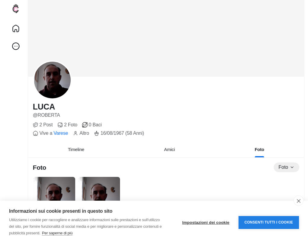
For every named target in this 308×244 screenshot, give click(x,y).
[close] (298, 201)
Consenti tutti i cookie (269, 222)
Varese (61, 133)
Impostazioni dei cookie (205, 222)
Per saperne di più (57, 233)
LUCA (44, 106)
